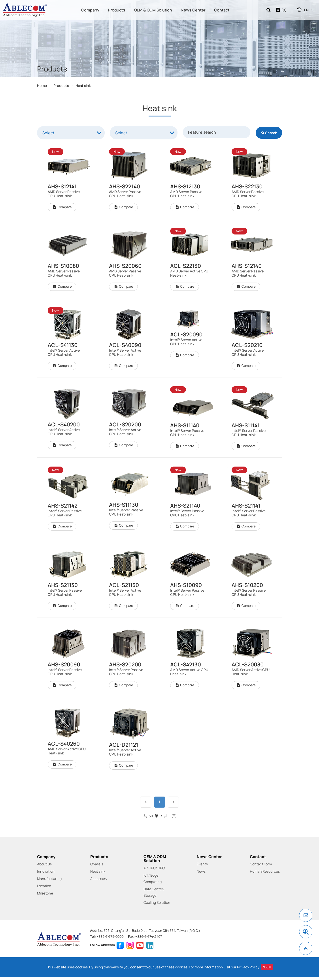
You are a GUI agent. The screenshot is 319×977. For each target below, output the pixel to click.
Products (116, 10)
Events (202, 864)
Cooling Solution (156, 902)
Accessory (98, 878)
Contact (221, 10)
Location (44, 885)
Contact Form (261, 864)
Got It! (267, 967)
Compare (62, 229)
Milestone (45, 893)
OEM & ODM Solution (153, 10)
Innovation (46, 871)
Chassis (96, 864)
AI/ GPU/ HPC (154, 868)
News (201, 871)
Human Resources (265, 871)
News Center (193, 10)
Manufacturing (49, 878)
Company (90, 10)
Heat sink (83, 85)
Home (42, 85)
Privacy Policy (248, 967)
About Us (44, 864)
